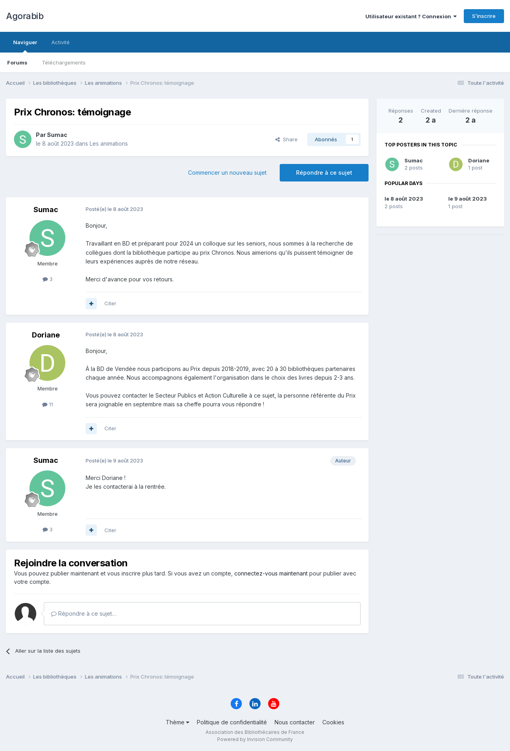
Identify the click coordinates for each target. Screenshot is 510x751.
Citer (110, 303)
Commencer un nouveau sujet (227, 172)
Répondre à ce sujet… (83, 613)
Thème (177, 722)
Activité (60, 42)
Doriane (478, 160)
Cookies (333, 722)
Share (286, 139)
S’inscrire (484, 16)
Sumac (413, 160)
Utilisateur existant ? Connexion (411, 16)
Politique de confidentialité (232, 722)
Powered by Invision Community (255, 739)
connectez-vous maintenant (271, 573)
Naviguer (25, 46)
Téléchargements (64, 62)
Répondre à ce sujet (324, 172)
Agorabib (24, 16)
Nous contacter (295, 722)
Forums (17, 62)
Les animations (109, 143)
